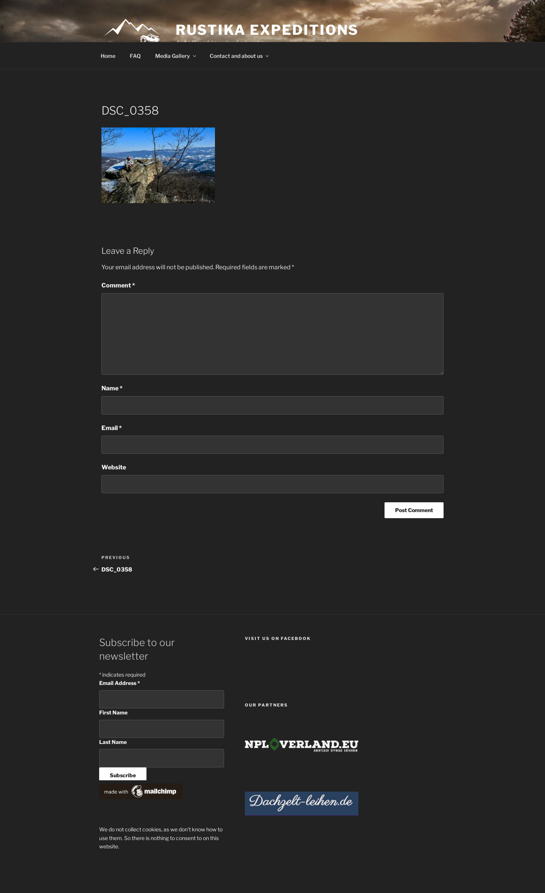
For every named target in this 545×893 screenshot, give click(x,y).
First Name (113, 712)
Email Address (119, 683)
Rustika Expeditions (267, 30)
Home (108, 56)
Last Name (113, 742)
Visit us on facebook (278, 638)
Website (113, 467)
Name (112, 388)
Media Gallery (176, 56)
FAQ (135, 56)
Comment (118, 285)
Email (111, 428)
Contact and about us (240, 56)
